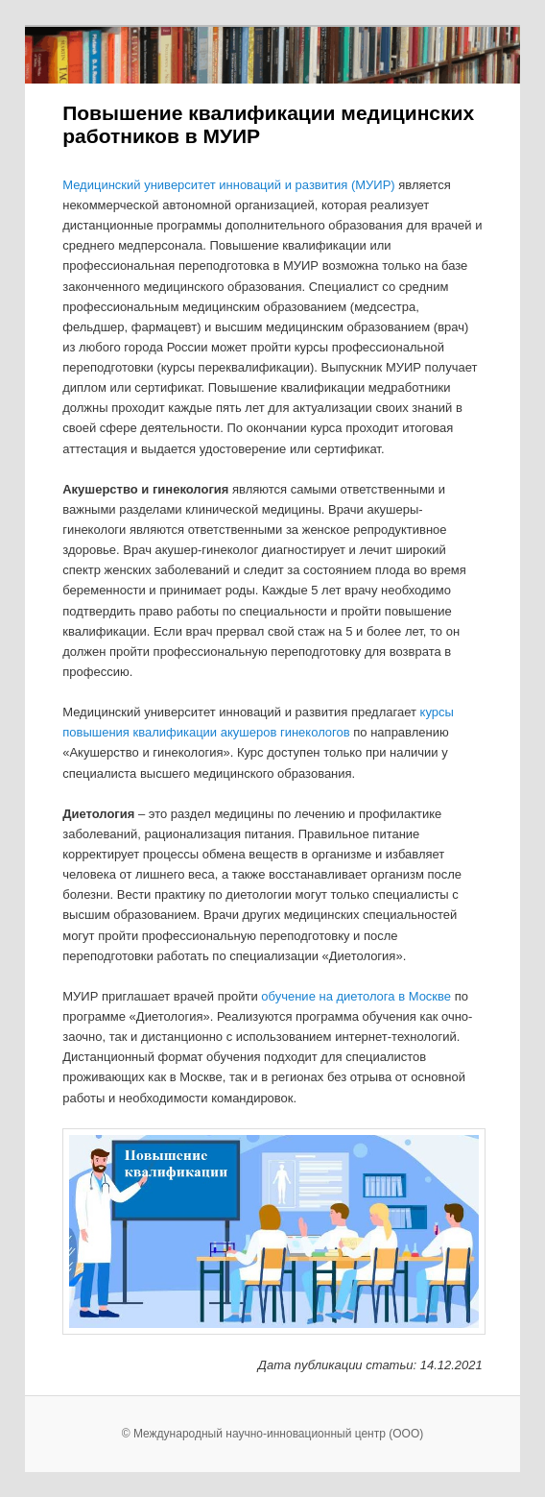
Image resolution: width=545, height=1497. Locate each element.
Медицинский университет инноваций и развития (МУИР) (228, 185)
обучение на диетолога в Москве (356, 996)
